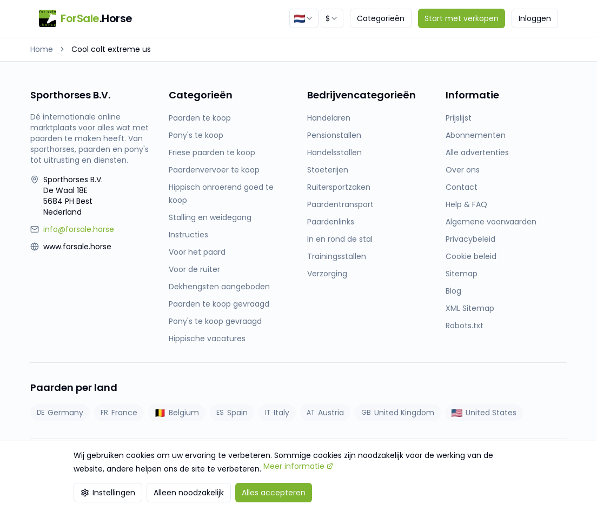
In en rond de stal (340, 239)
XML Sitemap (470, 308)
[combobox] (304, 18)
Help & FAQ (466, 204)
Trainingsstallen (336, 256)
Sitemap (461, 273)
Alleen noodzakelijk (189, 492)
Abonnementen (476, 135)
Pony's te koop (196, 135)
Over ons (463, 169)
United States (484, 412)
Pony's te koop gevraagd (215, 321)
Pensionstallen (334, 135)
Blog (453, 291)
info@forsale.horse (78, 229)
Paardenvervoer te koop (214, 169)
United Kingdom (397, 412)
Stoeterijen (327, 169)
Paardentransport (340, 204)
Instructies (188, 234)
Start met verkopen (461, 18)
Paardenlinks (330, 221)
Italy (277, 412)
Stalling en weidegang (210, 217)
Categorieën (380, 18)
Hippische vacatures (207, 338)
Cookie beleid (471, 256)
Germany (60, 412)
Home (41, 49)
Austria (325, 412)
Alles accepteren (274, 492)
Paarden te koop (200, 117)
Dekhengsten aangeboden (219, 286)
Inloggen (535, 18)
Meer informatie (298, 466)
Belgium (177, 412)
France (119, 412)
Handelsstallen (334, 152)
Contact (461, 187)
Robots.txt (464, 325)
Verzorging (327, 273)
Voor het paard (197, 252)
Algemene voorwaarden (491, 221)
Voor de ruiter (194, 269)
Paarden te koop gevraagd (219, 303)
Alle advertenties (477, 152)
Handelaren (328, 117)
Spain (232, 412)
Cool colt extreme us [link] (111, 49)
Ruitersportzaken (338, 187)
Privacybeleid (470, 239)
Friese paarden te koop (212, 152)
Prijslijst (459, 117)
